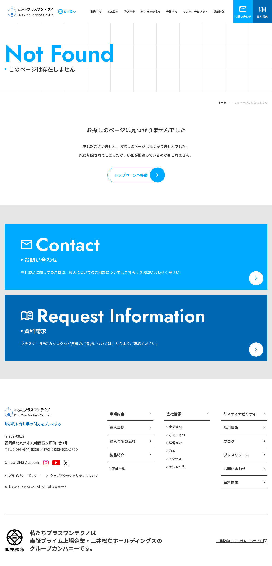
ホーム (222, 102)
